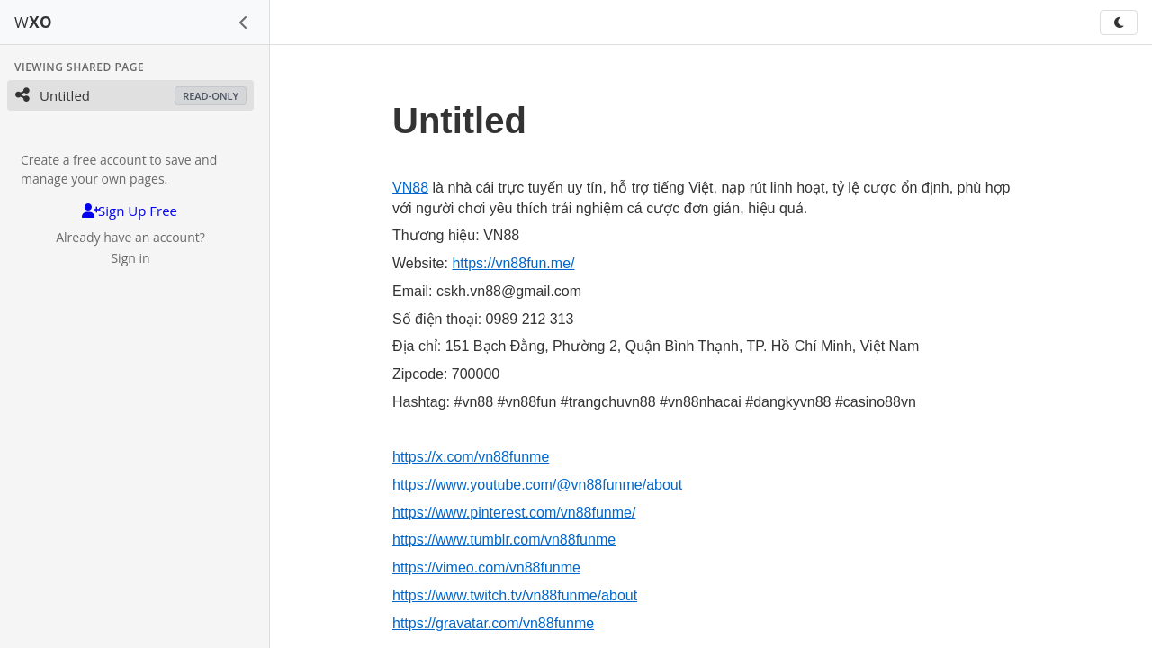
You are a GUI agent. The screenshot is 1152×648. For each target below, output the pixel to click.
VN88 (410, 187)
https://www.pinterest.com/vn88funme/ (513, 512)
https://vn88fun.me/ (513, 263)
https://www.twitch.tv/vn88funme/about (514, 595)
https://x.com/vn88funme (470, 456)
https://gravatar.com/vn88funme (493, 623)
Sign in (130, 257)
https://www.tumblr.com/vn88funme (504, 539)
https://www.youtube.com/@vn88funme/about (537, 484)
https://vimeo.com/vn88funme (486, 567)
